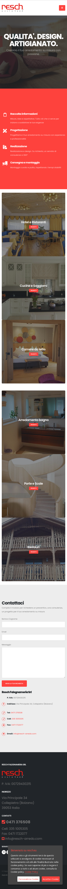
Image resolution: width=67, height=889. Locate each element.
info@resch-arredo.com (24, 733)
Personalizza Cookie (28, 879)
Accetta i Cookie (51, 879)
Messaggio (6, 645)
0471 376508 (16, 712)
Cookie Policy (31, 871)
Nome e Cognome (9, 619)
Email (4, 632)
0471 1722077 (17, 725)
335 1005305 (18, 718)
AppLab (5, 875)
